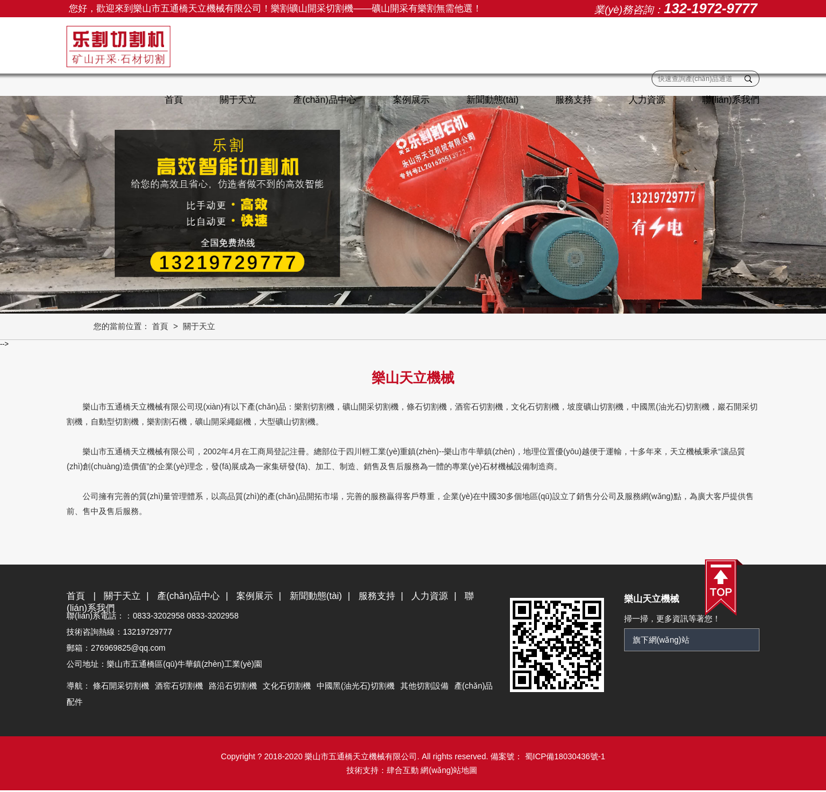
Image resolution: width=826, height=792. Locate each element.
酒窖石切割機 (181, 686)
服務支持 (571, 100)
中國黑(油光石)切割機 (357, 686)
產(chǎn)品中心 (322, 100)
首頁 (171, 100)
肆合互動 (403, 771)
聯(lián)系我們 (728, 100)
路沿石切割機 (235, 686)
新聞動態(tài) (490, 100)
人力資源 (644, 100)
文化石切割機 (289, 686)
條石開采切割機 (123, 686)
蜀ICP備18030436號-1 (564, 758)
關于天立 (235, 100)
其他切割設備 (426, 686)
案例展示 (409, 100)
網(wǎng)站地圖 (448, 771)
